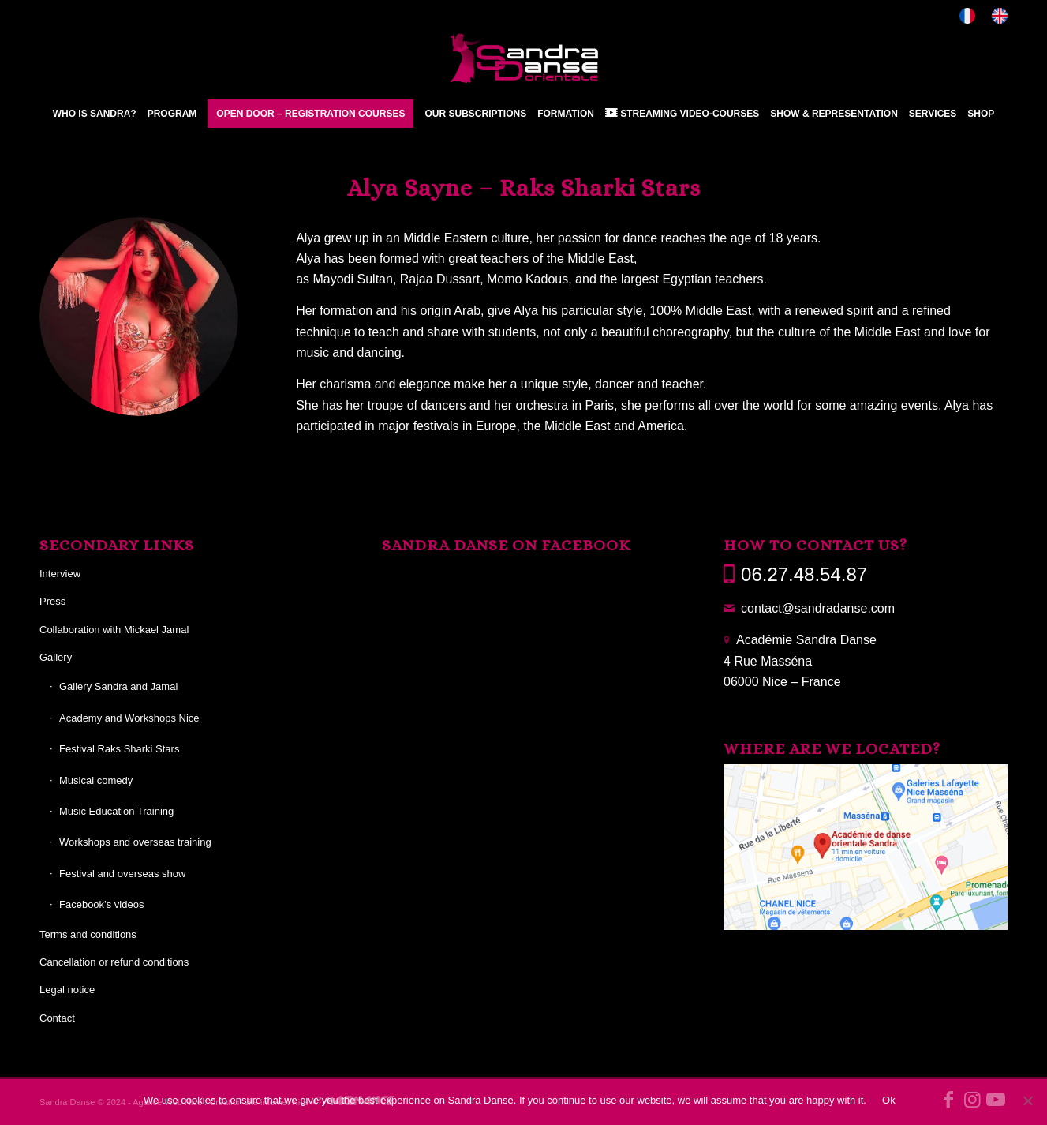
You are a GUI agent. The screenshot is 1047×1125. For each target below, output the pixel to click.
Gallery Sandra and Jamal (118, 686)
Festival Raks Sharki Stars (119, 749)
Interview (59, 573)
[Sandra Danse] (524, 58)
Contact (57, 1018)
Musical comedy (96, 780)
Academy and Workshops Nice (129, 718)
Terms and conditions (87, 934)
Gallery (55, 657)
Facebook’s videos (101, 904)
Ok (889, 1100)
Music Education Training (116, 811)
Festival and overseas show (122, 873)
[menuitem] (968, 16)
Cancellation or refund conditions (114, 962)
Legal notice (67, 990)
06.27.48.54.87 (804, 574)
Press (52, 601)
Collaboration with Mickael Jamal (114, 630)
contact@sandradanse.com (818, 608)
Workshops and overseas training (135, 842)
